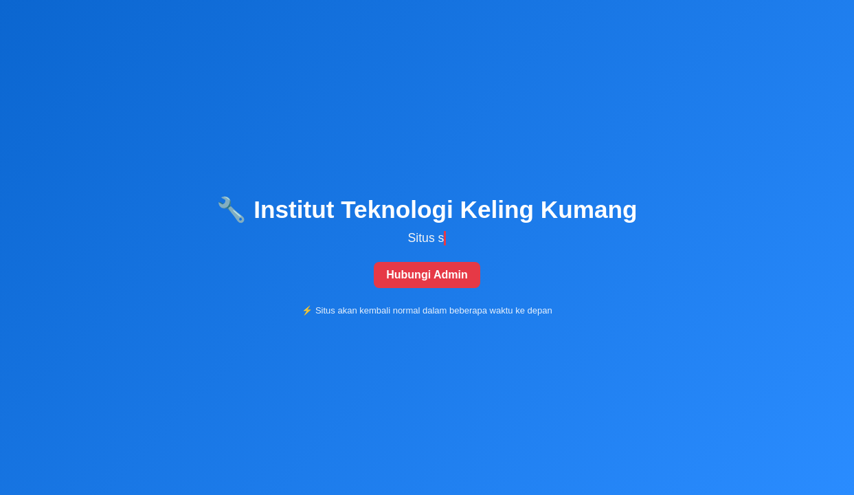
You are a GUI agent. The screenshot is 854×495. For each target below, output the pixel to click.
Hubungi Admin (427, 274)
